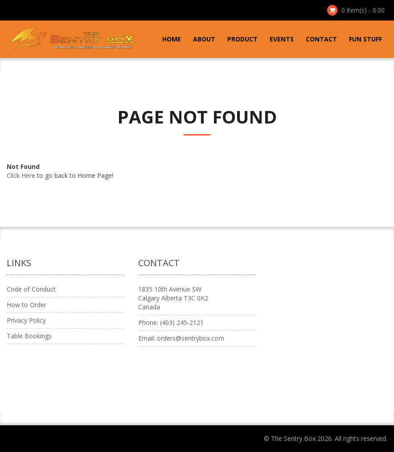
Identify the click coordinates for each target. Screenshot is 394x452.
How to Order (26, 304)
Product (242, 39)
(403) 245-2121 (182, 322)
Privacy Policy (26, 320)
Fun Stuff (365, 39)
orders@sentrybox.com (190, 338)
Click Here (21, 175)
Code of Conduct (31, 289)
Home (171, 39)
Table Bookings (29, 336)
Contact (321, 39)
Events (282, 39)
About (204, 39)
